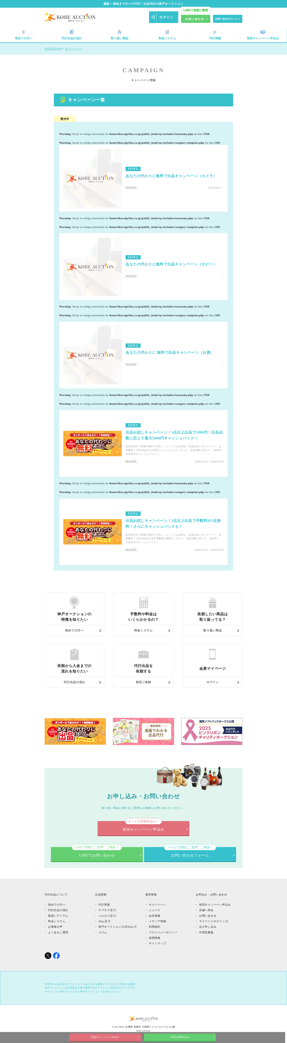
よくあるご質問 (58, 931)
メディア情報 (157, 920)
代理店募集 (206, 931)
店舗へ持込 (206, 909)
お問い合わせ (208, 915)
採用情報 (154, 937)
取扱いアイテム (58, 915)
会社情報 (154, 915)
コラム (102, 931)
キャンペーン (157, 904)
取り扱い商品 (119, 35)
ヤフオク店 (105, 909)
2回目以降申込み (180, 1037)
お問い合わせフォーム (190, 852)
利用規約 (154, 926)
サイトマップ (157, 942)
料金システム (167, 35)
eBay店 (103, 920)
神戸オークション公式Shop (115, 926)
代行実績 (215, 35)
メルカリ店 (105, 915)
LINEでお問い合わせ (97, 852)
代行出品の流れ (71, 35)
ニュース (154, 909)
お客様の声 (55, 926)
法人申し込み (208, 926)
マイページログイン (212, 920)
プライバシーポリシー (163, 931)
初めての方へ (24, 35)
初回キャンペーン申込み (263, 35)
